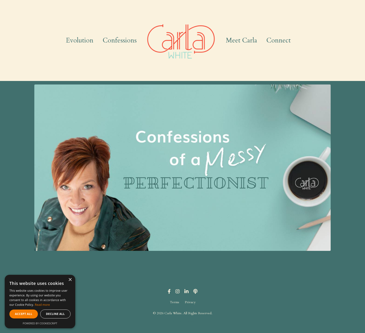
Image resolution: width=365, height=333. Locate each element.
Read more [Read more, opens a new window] (42, 305)
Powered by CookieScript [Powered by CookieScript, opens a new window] (40, 323)
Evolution (79, 40)
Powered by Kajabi (182, 321)
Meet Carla (241, 40)
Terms (174, 302)
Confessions (120, 40)
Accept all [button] (23, 314)
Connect (278, 40)
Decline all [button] (55, 314)
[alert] (40, 301)
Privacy (190, 302)
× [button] (70, 280)
